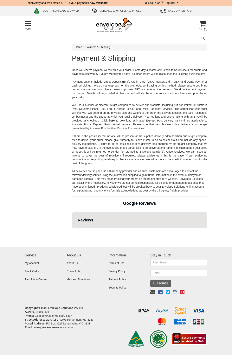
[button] (72, 232)
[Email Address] (178, 273)
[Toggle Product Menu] (28, 25)
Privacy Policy (116, 271)
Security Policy (117, 287)
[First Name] (178, 262)
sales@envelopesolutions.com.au (54, 327)
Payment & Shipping (98, 47)
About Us (72, 263)
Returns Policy (117, 279)
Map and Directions (78, 279)
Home (78, 47)
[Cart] (202, 25)
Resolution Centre (36, 279)
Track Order (32, 271)
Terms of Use (116, 263)
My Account (32, 263)
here (112, 120)
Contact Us (73, 271)
